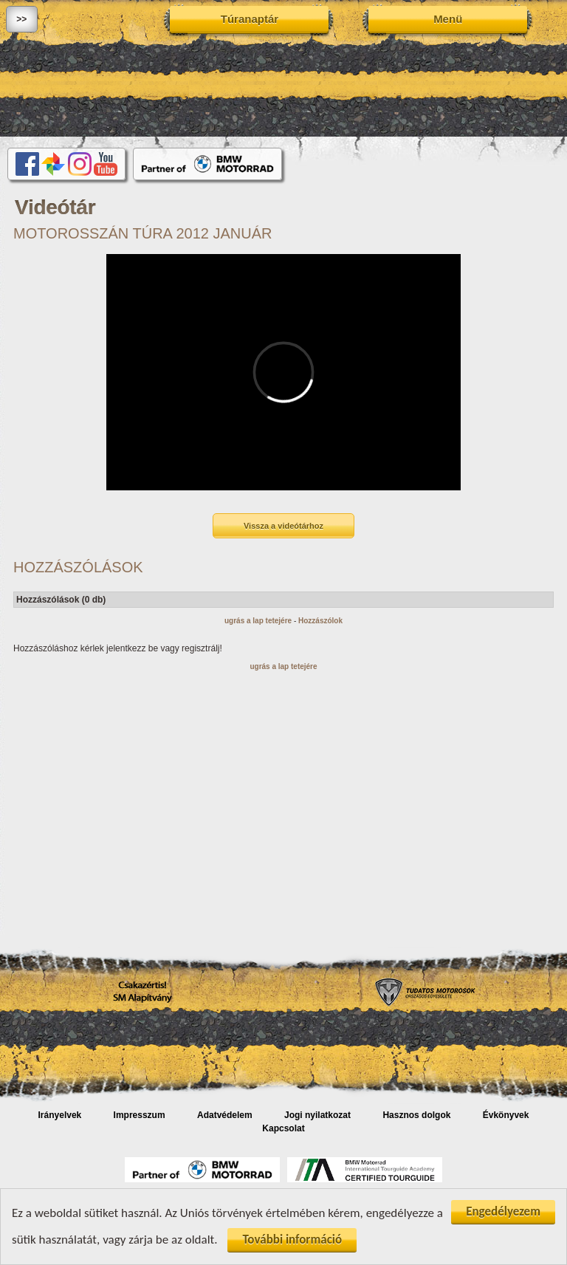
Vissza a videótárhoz (283, 525)
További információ (292, 1241)
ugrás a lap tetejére (258, 621)
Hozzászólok (320, 621)
